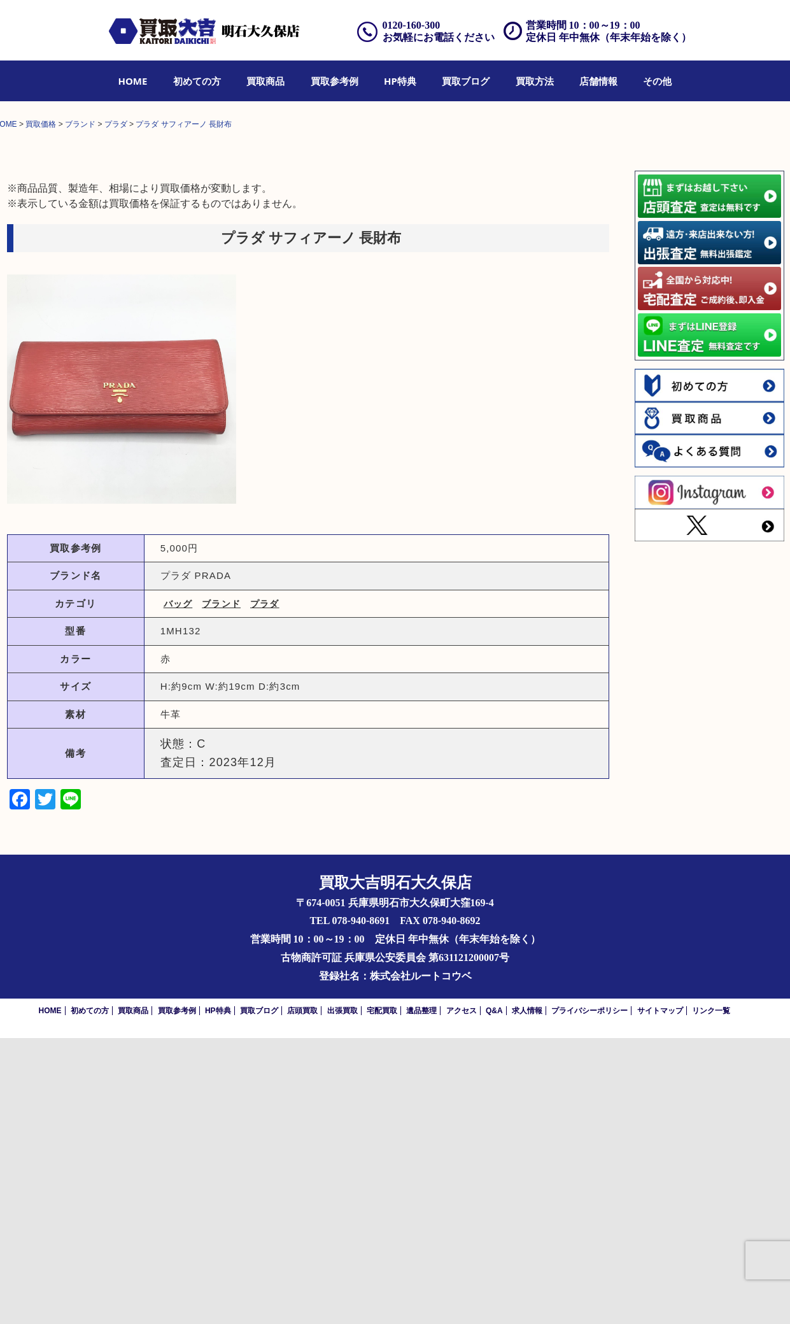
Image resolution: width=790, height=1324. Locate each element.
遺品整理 (421, 1296)
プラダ (264, 890)
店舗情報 (598, 81)
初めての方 (197, 81)
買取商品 (265, 81)
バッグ (178, 890)
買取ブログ (466, 81)
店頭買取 (302, 1296)
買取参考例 (334, 81)
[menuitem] (133, 81)
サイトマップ (660, 1296)
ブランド (221, 890)
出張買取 (342, 1296)
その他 (657, 81)
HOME (133, 81)
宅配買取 (382, 1296)
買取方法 (535, 81)
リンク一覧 (711, 1296)
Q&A (494, 1296)
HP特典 (400, 81)
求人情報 (527, 1296)
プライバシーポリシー (589, 1296)
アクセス (461, 1296)
